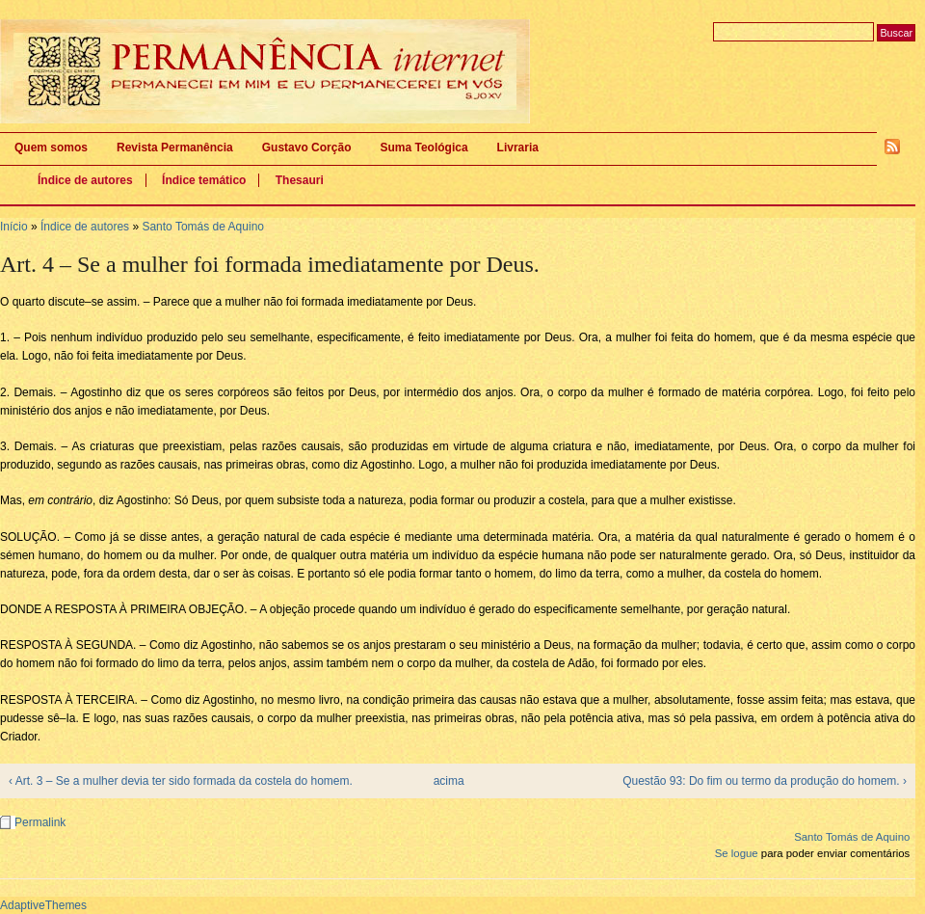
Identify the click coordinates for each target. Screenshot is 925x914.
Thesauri (300, 180)
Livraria (518, 147)
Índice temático (204, 180)
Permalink (40, 822)
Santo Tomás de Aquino (203, 226)
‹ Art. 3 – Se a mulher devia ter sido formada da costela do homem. (181, 781)
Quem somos (51, 147)
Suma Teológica (423, 147)
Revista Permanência (175, 147)
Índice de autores (85, 180)
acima (449, 781)
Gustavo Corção (307, 147)
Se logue (736, 853)
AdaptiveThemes (43, 905)
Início (14, 226)
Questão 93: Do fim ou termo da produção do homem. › (764, 781)
